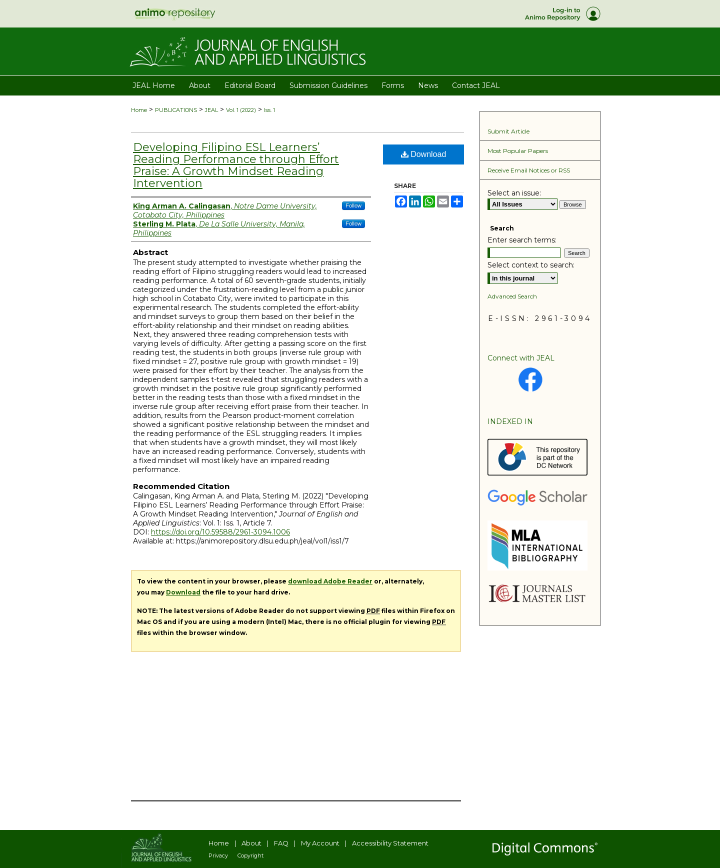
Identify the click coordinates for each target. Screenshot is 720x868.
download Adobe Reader (330, 581)
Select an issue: (514, 193)
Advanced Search (512, 296)
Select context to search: (531, 265)
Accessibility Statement (390, 843)
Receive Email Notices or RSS (529, 170)
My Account (320, 843)
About (252, 843)
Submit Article (509, 131)
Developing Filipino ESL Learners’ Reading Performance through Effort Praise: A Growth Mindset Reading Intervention (236, 165)
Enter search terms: (522, 240)
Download (423, 154)
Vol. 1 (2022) (241, 110)
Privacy (218, 855)
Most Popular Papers (518, 150)
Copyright (251, 855)
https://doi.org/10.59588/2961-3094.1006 (220, 532)
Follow (354, 205)
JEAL (211, 110)
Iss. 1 (269, 110)
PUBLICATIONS (176, 110)
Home (139, 110)
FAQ (281, 843)
